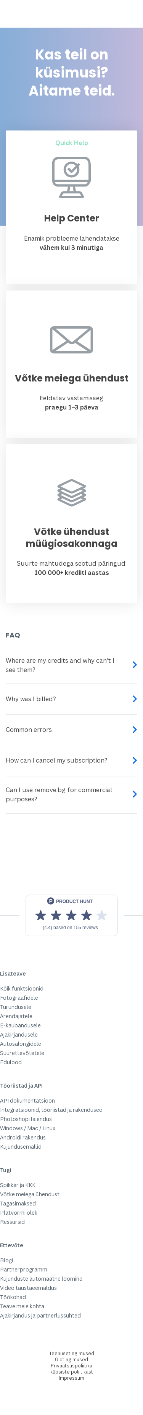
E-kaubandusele (20, 1025)
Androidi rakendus (23, 1137)
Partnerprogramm (23, 1269)
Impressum (71, 1378)
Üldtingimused (71, 1359)
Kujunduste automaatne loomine (41, 1278)
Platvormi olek (18, 1212)
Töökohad (13, 1297)
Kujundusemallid (21, 1146)
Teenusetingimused (71, 1353)
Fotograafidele (19, 997)
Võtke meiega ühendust (29, 1194)
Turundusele (15, 1006)
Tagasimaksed (18, 1203)
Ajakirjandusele (19, 1034)
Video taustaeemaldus (28, 1287)
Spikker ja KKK (17, 1185)
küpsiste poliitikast (71, 1372)
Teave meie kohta (22, 1306)
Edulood (11, 1062)
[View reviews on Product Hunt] (72, 915)
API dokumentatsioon (27, 1100)
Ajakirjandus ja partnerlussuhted (40, 1315)
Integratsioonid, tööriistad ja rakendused (51, 1109)
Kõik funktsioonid (21, 988)
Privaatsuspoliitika (71, 1365)
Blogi (6, 1260)
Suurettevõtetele (22, 1053)
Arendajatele (16, 1016)
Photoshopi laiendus (26, 1119)
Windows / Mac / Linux (27, 1128)
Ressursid (12, 1221)
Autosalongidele (20, 1043)
